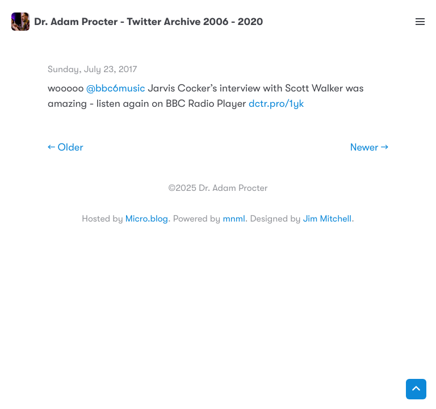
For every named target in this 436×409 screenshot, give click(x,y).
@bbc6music (115, 88)
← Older (65, 147)
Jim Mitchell (327, 219)
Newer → (369, 147)
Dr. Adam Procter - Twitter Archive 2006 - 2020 (137, 21)
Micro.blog (146, 219)
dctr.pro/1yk (276, 104)
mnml (234, 219)
